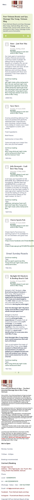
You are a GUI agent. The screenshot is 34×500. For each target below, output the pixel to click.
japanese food (19, 86)
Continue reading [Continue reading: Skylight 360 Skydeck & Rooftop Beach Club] (11, 360)
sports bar (20, 87)
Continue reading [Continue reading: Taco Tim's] (11, 148)
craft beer (22, 89)
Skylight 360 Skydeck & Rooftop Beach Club (19, 277)
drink (14, 151)
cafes (18, 82)
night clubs (11, 82)
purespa (13, 50)
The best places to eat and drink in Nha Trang (19, 52)
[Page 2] (18, 372)
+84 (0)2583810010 (11, 481)
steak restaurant (11, 87)
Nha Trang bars (10, 93)
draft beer (11, 205)
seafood (16, 84)
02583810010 (11, 478)
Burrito (7, 155)
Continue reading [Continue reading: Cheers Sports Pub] (11, 257)
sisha (26, 86)
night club (23, 84)
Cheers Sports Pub (17, 220)
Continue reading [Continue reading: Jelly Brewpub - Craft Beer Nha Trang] (11, 200)
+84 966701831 (24, 485)
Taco (22, 153)
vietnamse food (13, 89)
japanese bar (9, 86)
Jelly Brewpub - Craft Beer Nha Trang (18, 167)
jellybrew (8, 203)
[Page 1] (15, 372)
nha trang (8, 91)
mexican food (15, 155)
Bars (6, 84)
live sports (11, 261)
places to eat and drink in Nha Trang (16, 93)
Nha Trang (8, 151)
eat (6, 82)
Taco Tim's (14, 106)
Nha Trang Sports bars (19, 91)
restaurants (24, 82)
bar (27, 89)
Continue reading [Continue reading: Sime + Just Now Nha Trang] (11, 79)
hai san (11, 84)
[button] (23, 36)
